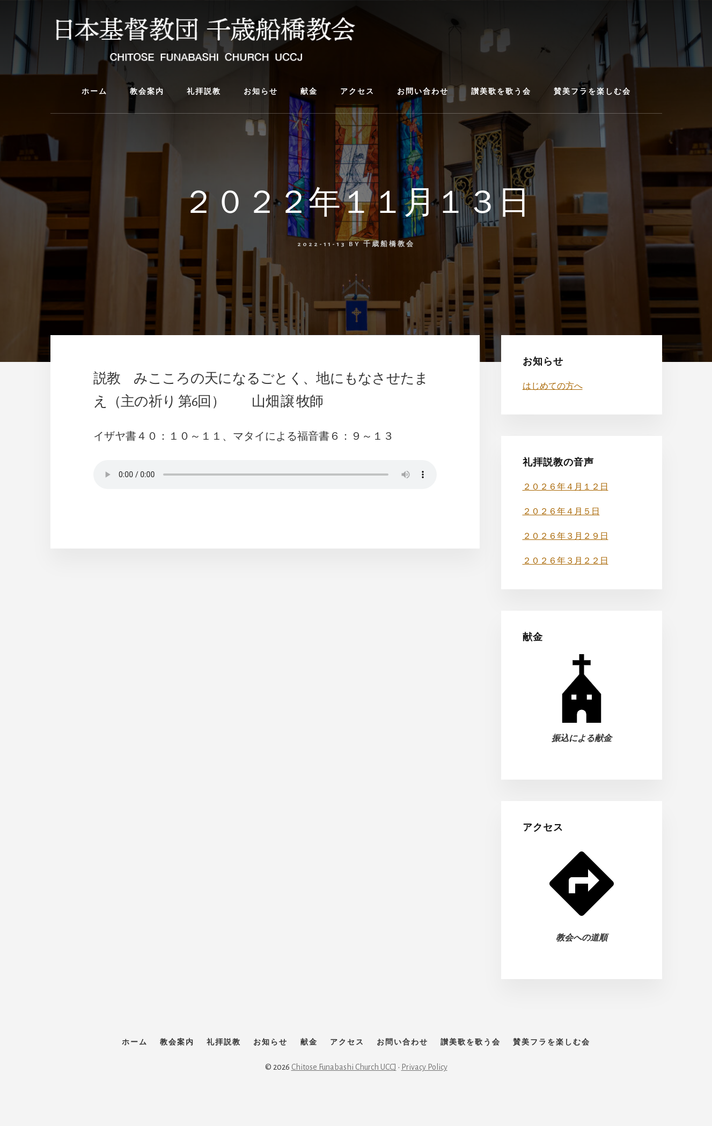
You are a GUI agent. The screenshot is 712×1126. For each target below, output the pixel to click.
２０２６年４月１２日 (565, 487)
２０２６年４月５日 (561, 511)
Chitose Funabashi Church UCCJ (344, 1089)
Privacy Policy (424, 1089)
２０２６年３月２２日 (565, 561)
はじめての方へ (553, 386)
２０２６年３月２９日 (565, 536)
